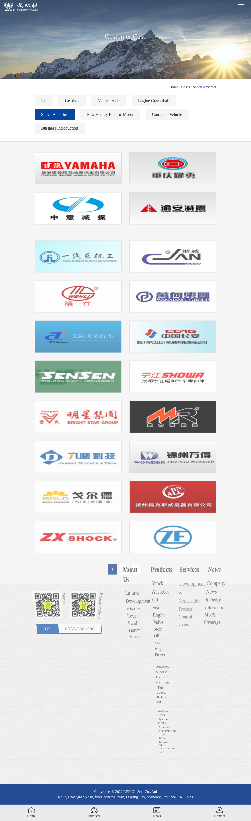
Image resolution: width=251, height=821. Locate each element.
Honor (146, 649)
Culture (148, 635)
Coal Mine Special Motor (156, 773)
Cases (185, 87)
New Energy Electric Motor (110, 116)
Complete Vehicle (167, 116)
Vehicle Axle (109, 102)
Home (174, 87)
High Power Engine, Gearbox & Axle (163, 666)
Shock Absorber (204, 87)
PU (43, 102)
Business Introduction (59, 130)
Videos (145, 652)
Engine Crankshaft (154, 102)
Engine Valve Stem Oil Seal (163, 649)
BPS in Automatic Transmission (164, 742)
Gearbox (72, 102)
